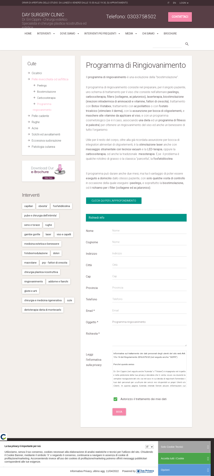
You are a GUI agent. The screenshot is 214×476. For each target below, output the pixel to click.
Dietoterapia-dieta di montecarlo (42, 309)
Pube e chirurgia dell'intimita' (40, 215)
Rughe (36, 122)
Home (28, 33)
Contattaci (180, 16)
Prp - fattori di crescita (54, 262)
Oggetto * (92, 322)
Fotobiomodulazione (36, 253)
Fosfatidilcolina (61, 206)
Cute (69, 300)
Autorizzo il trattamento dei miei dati (139, 398)
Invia (119, 411)
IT (168, 3)
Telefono (91, 299)
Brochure (170, 33)
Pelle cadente (40, 116)
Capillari (28, 206)
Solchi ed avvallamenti (46, 134)
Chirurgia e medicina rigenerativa (43, 300)
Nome (90, 231)
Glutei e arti (30, 290)
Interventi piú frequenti (102, 33)
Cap (88, 276)
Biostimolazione (46, 91)
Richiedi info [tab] (96, 217)
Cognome (92, 242)
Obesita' (42, 206)
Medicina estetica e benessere (41, 243)
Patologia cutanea (43, 146)
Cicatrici (37, 73)
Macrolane (30, 262)
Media (131, 33)
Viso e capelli (64, 234)
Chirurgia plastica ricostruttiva (41, 272)
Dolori (56, 253)
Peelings (42, 85)
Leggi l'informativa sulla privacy (94, 360)
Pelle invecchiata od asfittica (50, 79)
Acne (35, 128)
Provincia (92, 288)
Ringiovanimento (33, 281)
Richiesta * (93, 333)
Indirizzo (91, 253)
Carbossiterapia (46, 97)
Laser (48, 234)
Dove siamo (69, 33)
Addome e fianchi (58, 281)
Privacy (167, 446)
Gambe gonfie (32, 234)
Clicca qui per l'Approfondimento (114, 200)
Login (184, 3)
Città (89, 265)
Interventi (46, 33)
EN (174, 3)
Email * (90, 310)
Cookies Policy (179, 446)
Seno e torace (32, 224)
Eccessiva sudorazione (46, 140)
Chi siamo (150, 33)
